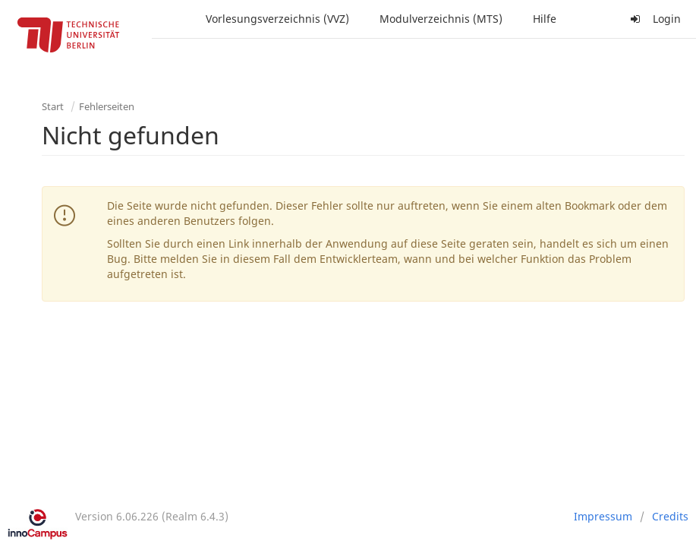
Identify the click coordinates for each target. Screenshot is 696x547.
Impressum (603, 516)
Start (53, 106)
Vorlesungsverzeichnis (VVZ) (277, 18)
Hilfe (544, 18)
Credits (670, 516)
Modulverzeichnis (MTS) (440, 18)
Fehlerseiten (106, 106)
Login (653, 18)
